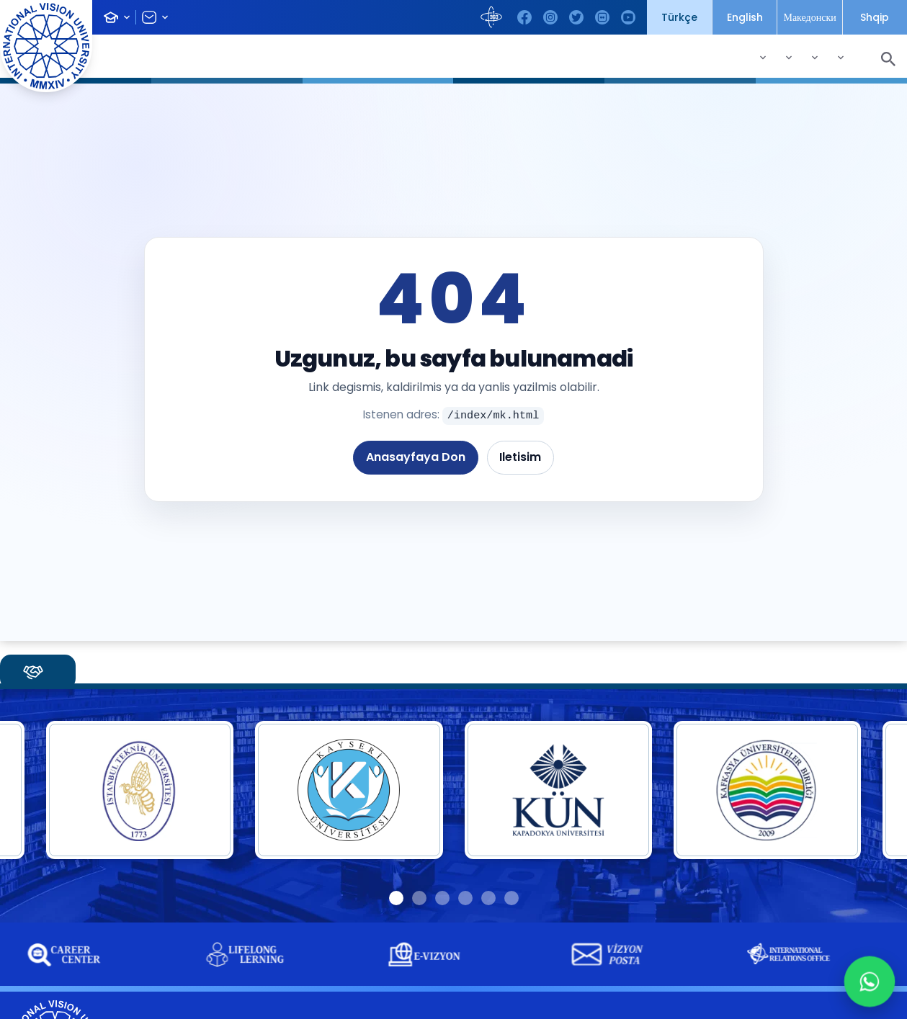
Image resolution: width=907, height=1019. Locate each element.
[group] (253, 954)
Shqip (874, 17)
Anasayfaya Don (415, 457)
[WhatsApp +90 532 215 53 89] (869, 981)
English (745, 17)
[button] (396, 898)
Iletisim (520, 457)
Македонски (809, 17)
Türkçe (679, 17)
